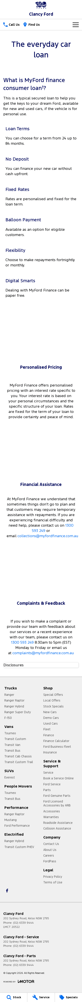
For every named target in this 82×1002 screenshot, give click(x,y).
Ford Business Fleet (57, 747)
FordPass (49, 861)
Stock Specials (53, 706)
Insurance (50, 752)
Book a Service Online (58, 778)
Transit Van (12, 745)
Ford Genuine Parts (56, 796)
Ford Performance (17, 826)
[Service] (40, 997)
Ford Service (52, 784)
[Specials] (68, 997)
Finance (48, 735)
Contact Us (51, 844)
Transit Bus (12, 751)
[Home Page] (41, 5)
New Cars (50, 712)
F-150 (8, 718)
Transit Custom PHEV (19, 847)
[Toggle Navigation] (76, 24)
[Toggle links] (18, 981)
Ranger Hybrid (14, 706)
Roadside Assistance (58, 823)
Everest (9, 777)
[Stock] (13, 997)
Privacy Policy (52, 877)
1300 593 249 (22, 642)
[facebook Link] (7, 890)
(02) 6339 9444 (23, 923)
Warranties (51, 817)
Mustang (10, 820)
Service (48, 773)
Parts (47, 790)
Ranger (9, 695)
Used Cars (50, 723)
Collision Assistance (57, 828)
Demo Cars (51, 718)
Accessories (51, 811)
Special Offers (53, 695)
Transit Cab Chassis (18, 756)
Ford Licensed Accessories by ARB (57, 803)
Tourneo (10, 733)
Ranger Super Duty (17, 712)
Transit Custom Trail (18, 762)
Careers (48, 855)
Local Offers (51, 700)
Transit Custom (15, 739)
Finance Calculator (56, 741)
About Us (49, 850)
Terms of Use (52, 882)
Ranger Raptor (14, 700)
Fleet (47, 729)
